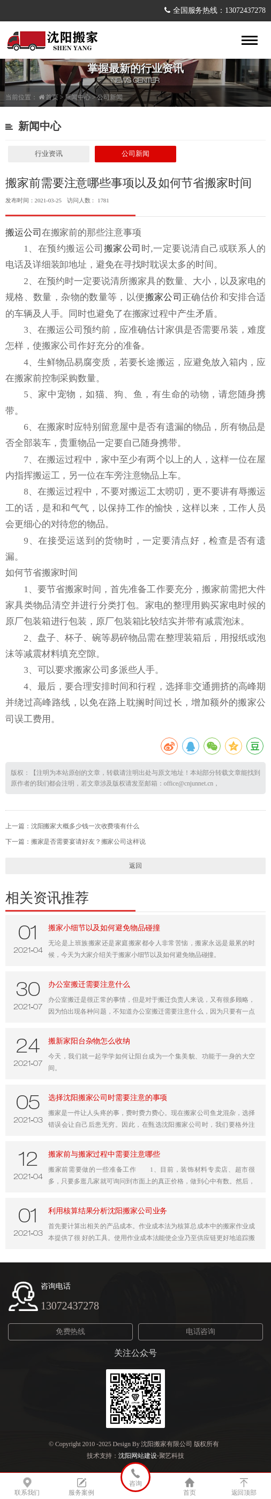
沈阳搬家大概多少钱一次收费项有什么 (85, 826)
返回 (135, 865)
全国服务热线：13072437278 (219, 10)
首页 (52, 97)
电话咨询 (201, 1332)
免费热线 (71, 1332)
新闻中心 (78, 97)
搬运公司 (23, 232)
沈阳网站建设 (137, 1455)
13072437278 (70, 1306)
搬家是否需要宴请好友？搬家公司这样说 (88, 841)
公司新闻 (110, 97)
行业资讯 (49, 154)
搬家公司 (122, 249)
